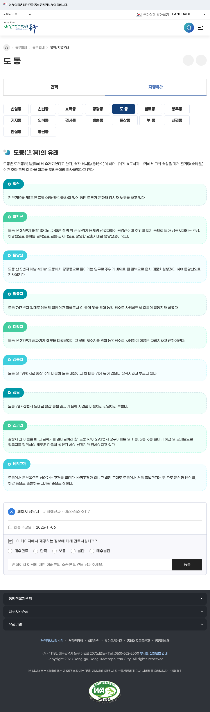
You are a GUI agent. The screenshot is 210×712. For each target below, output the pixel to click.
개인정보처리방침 (51, 641)
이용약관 (93, 641)
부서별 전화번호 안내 (153, 653)
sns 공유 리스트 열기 (188, 60)
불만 (80, 551)
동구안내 (21, 48)
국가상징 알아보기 (156, 15)
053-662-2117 (77, 512)
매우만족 (21, 551)
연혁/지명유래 (59, 48)
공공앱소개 (162, 641)
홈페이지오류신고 (138, 641)
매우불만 (103, 551)
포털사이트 (11, 14)
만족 (43, 551)
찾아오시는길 (113, 641)
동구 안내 (38, 48)
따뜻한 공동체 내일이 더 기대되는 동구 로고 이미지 (105, 27)
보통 (62, 551)
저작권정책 (75, 641)
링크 (201, 60)
